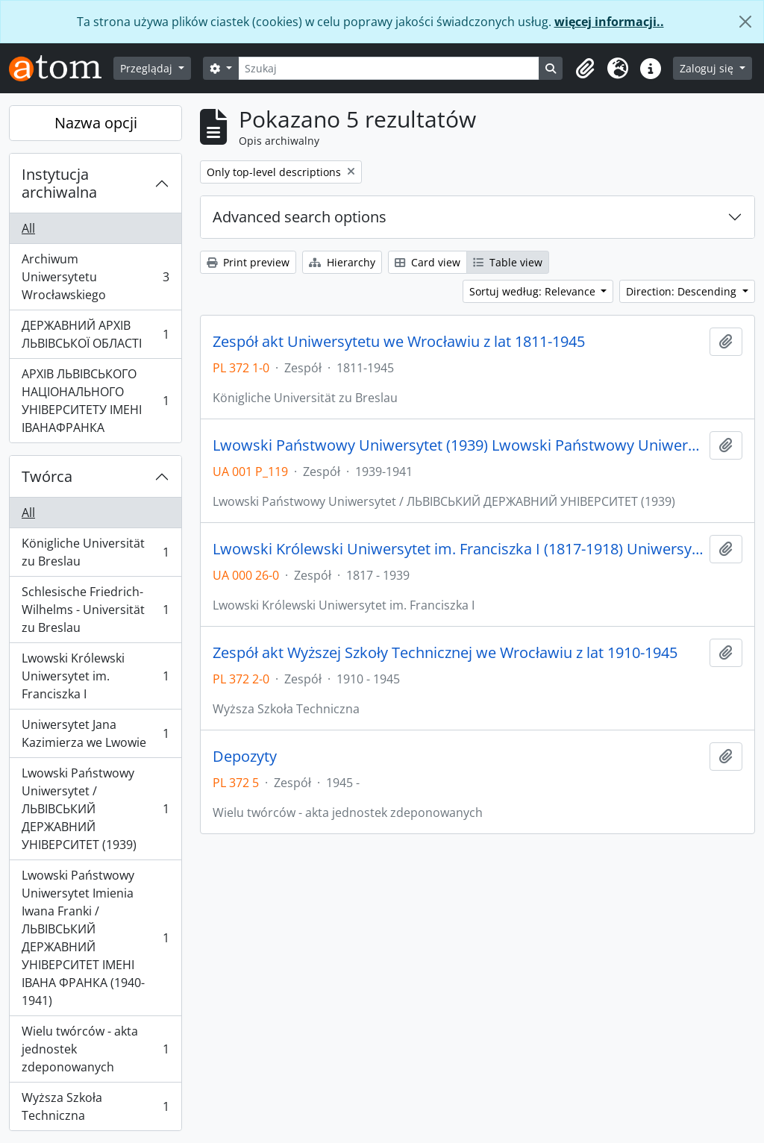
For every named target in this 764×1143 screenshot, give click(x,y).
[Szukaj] (389, 68)
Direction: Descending (682, 291)
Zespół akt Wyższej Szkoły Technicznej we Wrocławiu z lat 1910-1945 (445, 653)
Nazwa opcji (95, 123)
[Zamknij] (745, 22)
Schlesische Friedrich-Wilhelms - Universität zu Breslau (95, 609)
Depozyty (245, 756)
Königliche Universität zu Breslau (95, 552)
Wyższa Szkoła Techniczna (95, 1106)
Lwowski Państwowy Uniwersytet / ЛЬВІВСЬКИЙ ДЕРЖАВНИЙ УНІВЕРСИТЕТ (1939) (95, 809)
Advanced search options (299, 217)
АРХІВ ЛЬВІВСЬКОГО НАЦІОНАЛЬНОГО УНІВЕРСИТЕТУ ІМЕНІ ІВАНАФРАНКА (95, 401)
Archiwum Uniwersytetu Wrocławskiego (95, 277)
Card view (427, 262)
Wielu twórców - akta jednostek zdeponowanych (95, 1049)
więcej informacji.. (609, 21)
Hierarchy (342, 262)
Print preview (248, 262)
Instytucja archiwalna (59, 183)
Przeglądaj (147, 68)
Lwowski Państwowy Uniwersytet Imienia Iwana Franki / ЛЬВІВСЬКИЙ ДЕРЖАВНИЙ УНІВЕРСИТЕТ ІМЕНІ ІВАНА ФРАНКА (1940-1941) (95, 938)
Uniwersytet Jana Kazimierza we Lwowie (95, 733)
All (28, 228)
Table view (507, 262)
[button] (585, 68)
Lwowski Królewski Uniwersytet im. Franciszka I (95, 676)
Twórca (47, 476)
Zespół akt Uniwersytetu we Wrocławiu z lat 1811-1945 (399, 342)
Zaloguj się (708, 68)
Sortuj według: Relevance (533, 291)
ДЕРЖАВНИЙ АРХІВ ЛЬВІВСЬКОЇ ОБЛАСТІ (95, 334)
